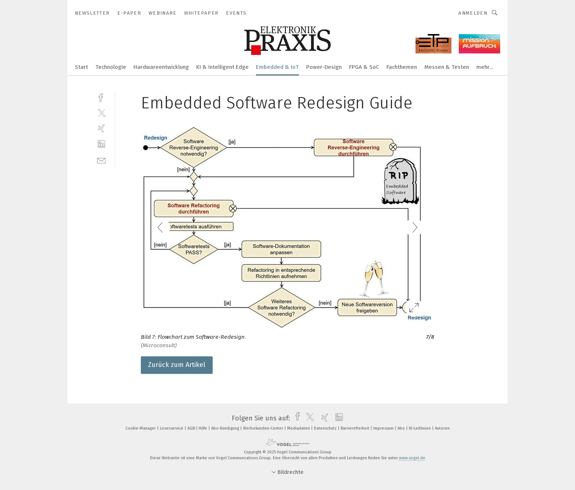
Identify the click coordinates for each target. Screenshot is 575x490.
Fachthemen (402, 67)
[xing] (101, 128)
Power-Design (324, 67)
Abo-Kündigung (225, 428)
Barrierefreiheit (355, 428)
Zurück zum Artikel (176, 365)
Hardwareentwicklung (161, 67)
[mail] (101, 159)
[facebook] (101, 96)
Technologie (110, 67)
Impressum (384, 428)
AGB (191, 428)
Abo (402, 428)
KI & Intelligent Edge (222, 67)
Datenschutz (326, 428)
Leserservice (172, 428)
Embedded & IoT (277, 67)
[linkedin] (101, 144)
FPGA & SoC (364, 67)
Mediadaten (299, 428)
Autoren (442, 428)
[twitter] (101, 112)
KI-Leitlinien (420, 428)
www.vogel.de (412, 458)
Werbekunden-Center (263, 428)
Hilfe (203, 428)
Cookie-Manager (141, 428)
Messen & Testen (446, 67)
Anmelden (472, 13)
